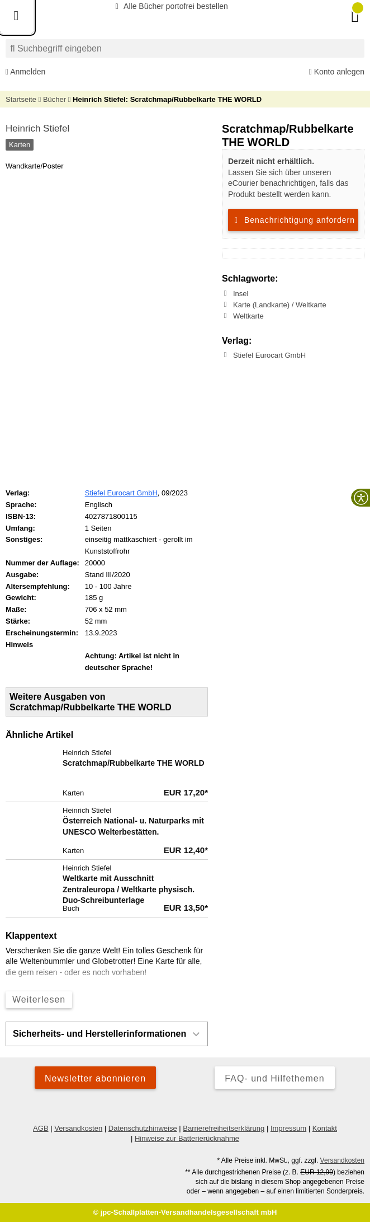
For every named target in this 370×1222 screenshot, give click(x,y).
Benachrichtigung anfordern (293, 220)
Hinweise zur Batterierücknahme (187, 1138)
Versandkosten (78, 1128)
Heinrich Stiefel (37, 128)
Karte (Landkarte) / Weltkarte (279, 305)
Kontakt (324, 1128)
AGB (40, 1128)
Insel (240, 293)
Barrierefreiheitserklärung (223, 1128)
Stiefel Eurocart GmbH (269, 355)
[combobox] (185, 48)
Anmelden (25, 72)
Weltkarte (248, 316)
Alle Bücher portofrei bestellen (170, 6)
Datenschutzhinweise (142, 1128)
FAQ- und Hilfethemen (274, 1078)
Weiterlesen (38, 999)
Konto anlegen (336, 72)
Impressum (288, 1128)
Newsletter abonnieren (95, 1078)
